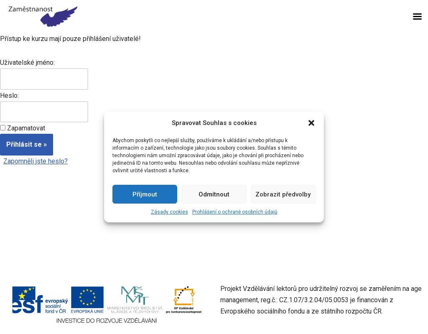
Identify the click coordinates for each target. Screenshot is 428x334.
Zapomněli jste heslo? (35, 161)
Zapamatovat (26, 128)
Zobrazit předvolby (283, 194)
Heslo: (9, 95)
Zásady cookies (169, 212)
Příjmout (144, 194)
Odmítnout (214, 194)
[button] (311, 123)
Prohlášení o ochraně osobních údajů (235, 212)
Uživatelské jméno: (27, 62)
